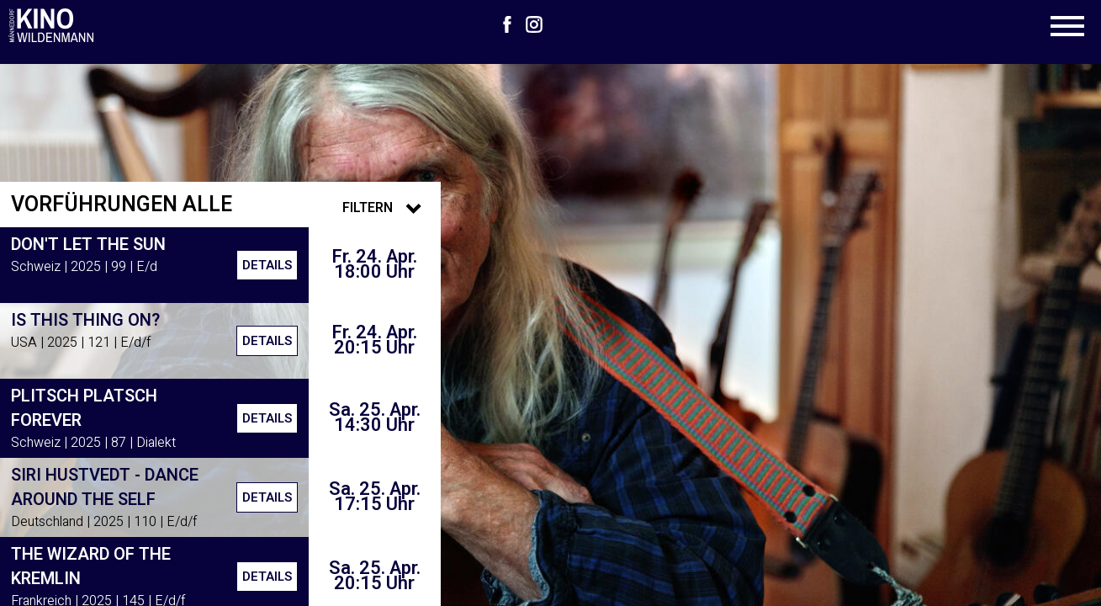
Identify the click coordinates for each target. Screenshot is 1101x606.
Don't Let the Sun (88, 244)
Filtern (386, 208)
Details (267, 265)
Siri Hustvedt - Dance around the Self (104, 487)
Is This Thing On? (85, 320)
